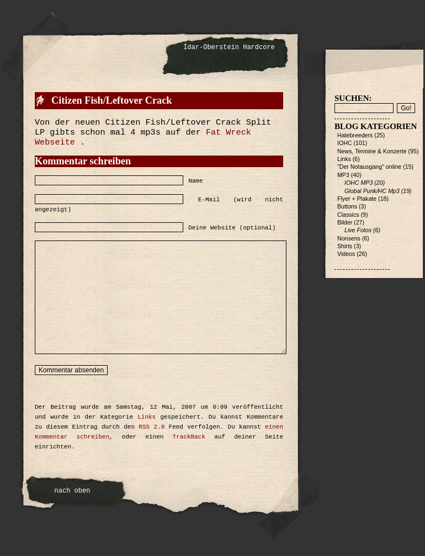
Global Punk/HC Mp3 (372, 191)
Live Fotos (357, 230)
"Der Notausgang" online (369, 166)
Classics (348, 214)
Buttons (347, 206)
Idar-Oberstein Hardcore (229, 47)
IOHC (344, 143)
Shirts (344, 246)
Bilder (344, 222)
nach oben (73, 491)
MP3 (343, 175)
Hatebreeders (355, 135)
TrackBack (189, 437)
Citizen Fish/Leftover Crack (111, 100)
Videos (346, 253)
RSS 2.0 (151, 427)
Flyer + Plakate (356, 198)
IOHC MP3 (358, 182)
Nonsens (348, 238)
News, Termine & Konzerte (372, 151)
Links (146, 417)
